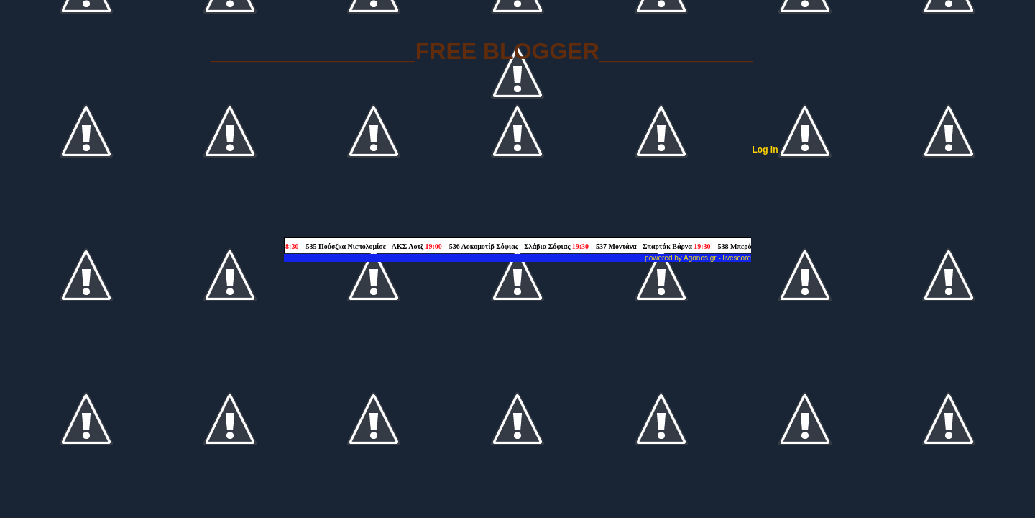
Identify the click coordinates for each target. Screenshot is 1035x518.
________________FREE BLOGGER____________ (482, 51)
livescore (737, 258)
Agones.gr (700, 258)
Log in (765, 150)
